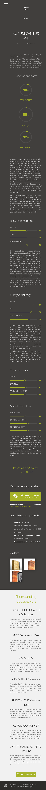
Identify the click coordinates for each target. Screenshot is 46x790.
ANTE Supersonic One (25, 635)
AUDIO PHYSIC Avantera (25, 679)
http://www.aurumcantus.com (21, 507)
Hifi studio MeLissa (30, 495)
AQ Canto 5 (26, 658)
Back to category (27, 774)
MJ (20, 43)
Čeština (26, 18)
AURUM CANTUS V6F (26, 725)
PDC (32, 787)
